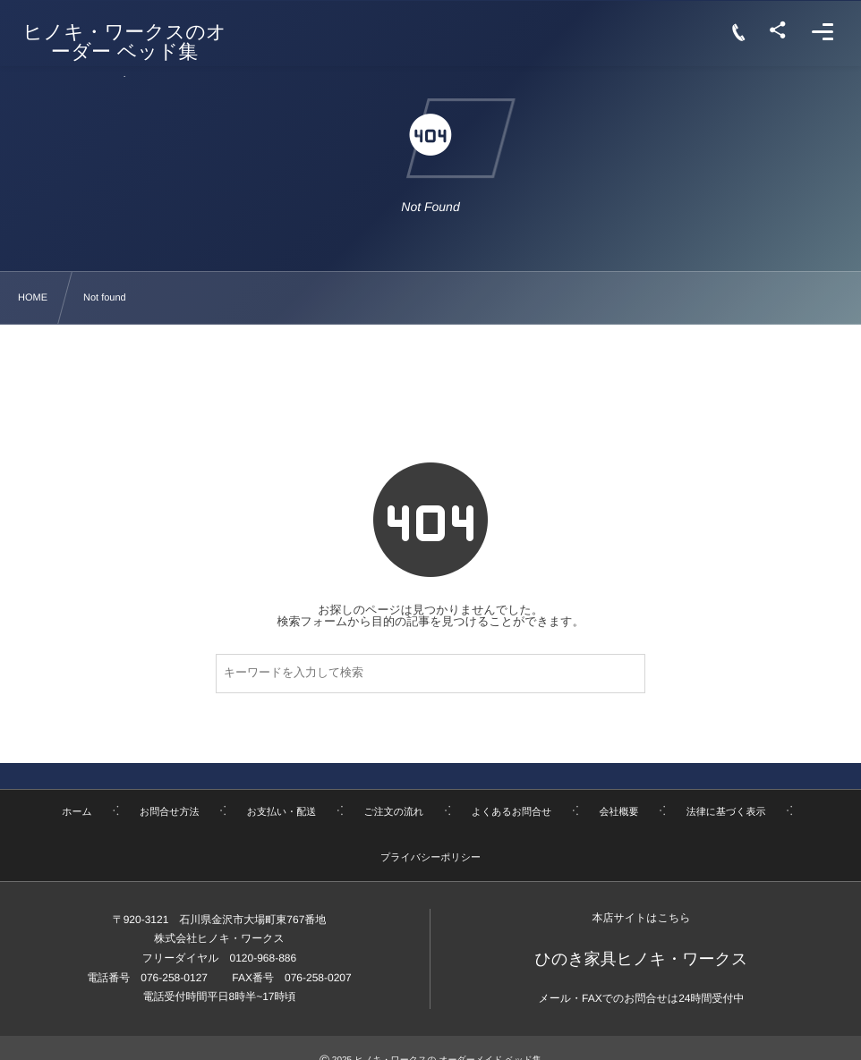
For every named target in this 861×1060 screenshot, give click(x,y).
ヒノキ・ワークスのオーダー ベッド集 (124, 42)
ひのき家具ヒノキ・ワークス (641, 959)
